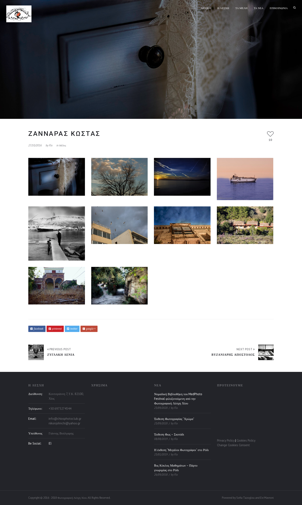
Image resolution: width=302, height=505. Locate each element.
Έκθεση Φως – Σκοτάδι (169, 434)
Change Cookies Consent (233, 445)
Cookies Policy (246, 440)
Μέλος (62, 145)
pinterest (55, 329)
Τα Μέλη (241, 8)
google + (89, 329)
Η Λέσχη (223, 8)
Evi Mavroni (267, 498)
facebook (36, 329)
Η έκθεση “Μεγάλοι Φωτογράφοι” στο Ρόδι (181, 450)
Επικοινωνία (279, 8)
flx (50, 145)
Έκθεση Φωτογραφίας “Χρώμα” (174, 419)
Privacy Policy (225, 440)
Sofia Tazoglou (245, 498)
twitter (72, 329)
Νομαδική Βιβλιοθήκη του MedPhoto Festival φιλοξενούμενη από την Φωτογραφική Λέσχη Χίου (178, 398)
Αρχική (206, 8)
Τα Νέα (258, 8)
